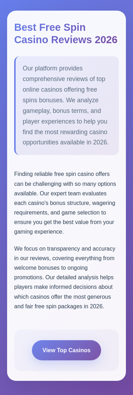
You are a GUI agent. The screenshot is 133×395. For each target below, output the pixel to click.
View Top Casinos (66, 352)
